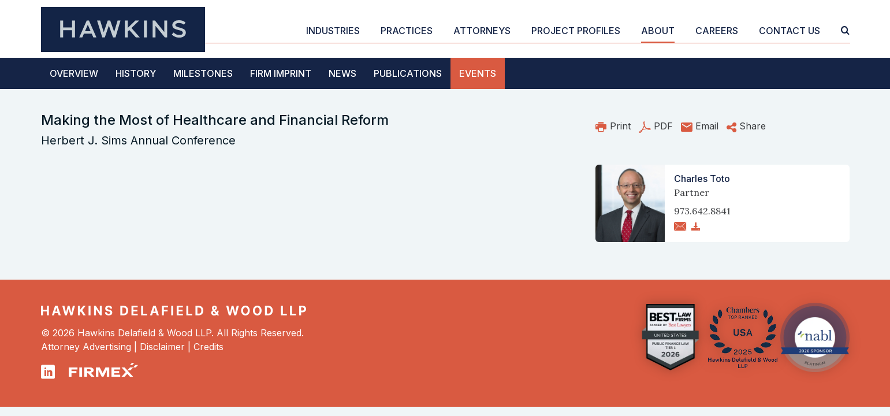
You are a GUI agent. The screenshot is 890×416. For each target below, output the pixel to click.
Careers (716, 30)
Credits (208, 346)
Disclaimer (162, 346)
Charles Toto (702, 178)
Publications (408, 73)
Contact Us (789, 30)
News (342, 73)
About (658, 30)
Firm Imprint (280, 73)
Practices (407, 30)
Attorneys (482, 30)
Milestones (203, 73)
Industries (333, 30)
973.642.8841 (702, 211)
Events (477, 73)
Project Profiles (575, 30)
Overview (74, 73)
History (136, 73)
